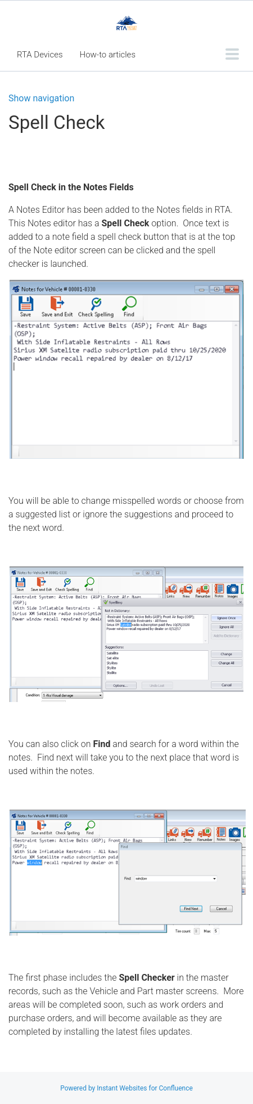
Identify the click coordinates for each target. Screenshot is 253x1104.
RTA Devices (40, 55)
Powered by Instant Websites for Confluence (126, 1088)
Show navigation (41, 98)
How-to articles (107, 55)
